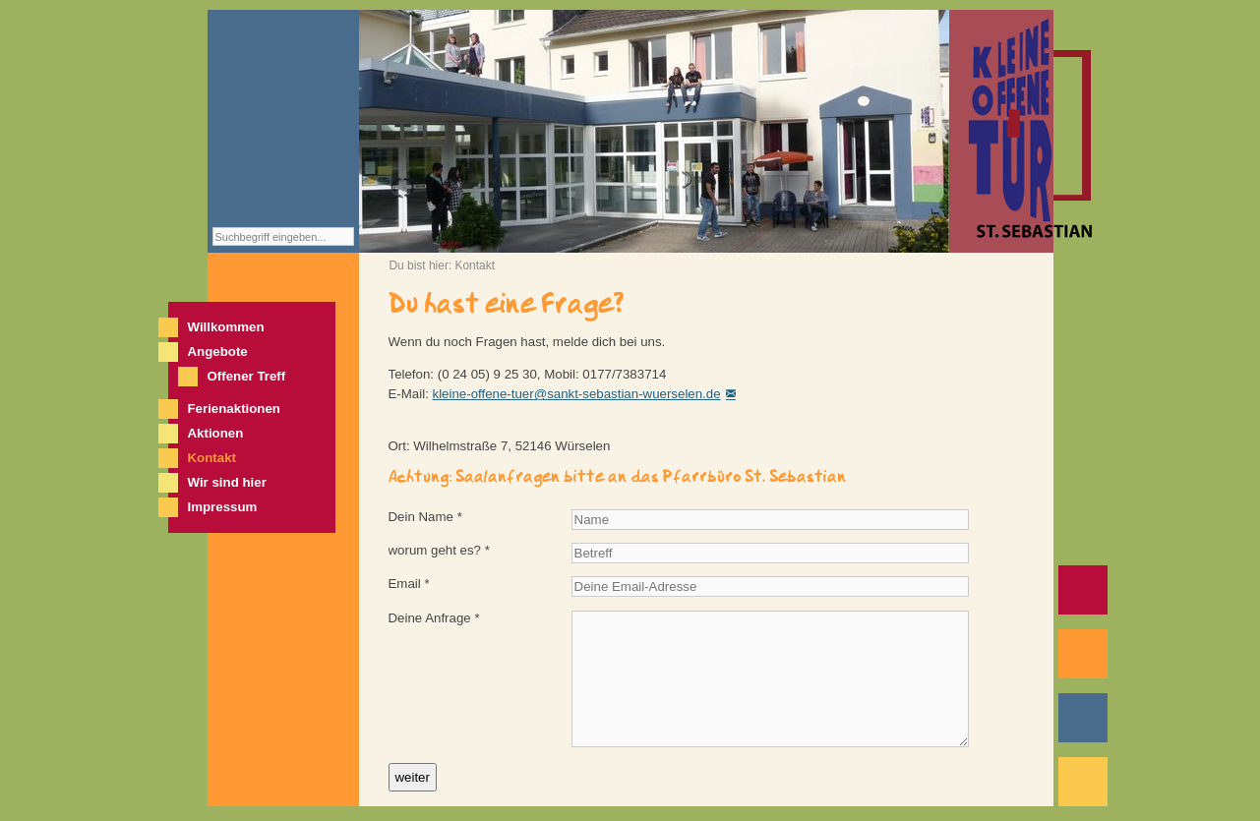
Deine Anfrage (434, 618)
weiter (412, 777)
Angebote (218, 351)
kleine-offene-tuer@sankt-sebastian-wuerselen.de (577, 393)
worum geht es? (439, 550)
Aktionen (216, 433)
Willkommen (226, 327)
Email (409, 583)
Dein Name (425, 516)
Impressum (223, 506)
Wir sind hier (227, 482)
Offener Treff (247, 376)
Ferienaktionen (234, 408)
